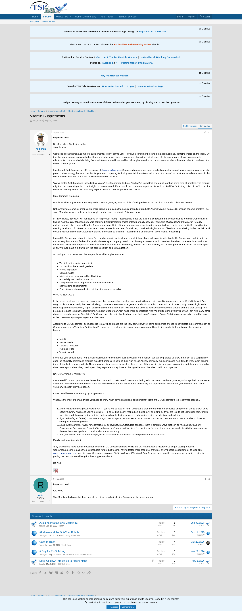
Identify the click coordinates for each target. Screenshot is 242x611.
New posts (34, 22)
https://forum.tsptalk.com (152, 31)
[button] (70, 16)
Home (35, 16)
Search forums (48, 22)
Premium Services (127, 16)
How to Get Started (112, 86)
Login (130, 86)
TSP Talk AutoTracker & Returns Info (76, 554)
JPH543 (201, 545)
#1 (209, 132)
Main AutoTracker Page (150, 86)
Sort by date (205, 126)
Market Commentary (85, 16)
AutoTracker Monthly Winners (120, 57)
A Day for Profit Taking (52, 551)
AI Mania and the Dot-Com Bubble (59, 532)
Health (61, 526)
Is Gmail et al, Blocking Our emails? (160, 57)
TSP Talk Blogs (64, 564)
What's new (62, 16)
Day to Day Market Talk (70, 535)
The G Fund (66, 545)
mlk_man (37, 120)
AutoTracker (107, 16)
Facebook (107, 62)
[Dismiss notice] (204, 29)
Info (97, 57)
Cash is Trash (47, 541)
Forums (47, 16)
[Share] (205, 132)
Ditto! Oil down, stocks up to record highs (63, 560)
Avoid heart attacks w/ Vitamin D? (59, 522)
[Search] (205, 16)
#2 (209, 479)
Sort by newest (189, 126)
